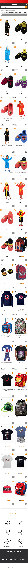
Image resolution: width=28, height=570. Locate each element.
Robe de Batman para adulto (7, 36)
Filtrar (2, 14)
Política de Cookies (15, 559)
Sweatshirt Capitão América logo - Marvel (7, 308)
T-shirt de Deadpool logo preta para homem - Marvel (7, 390)
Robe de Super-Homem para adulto (7, 64)
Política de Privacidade (7, 559)
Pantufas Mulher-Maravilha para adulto (21, 172)
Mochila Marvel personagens (20, 335)
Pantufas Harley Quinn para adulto (7, 91)
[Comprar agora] (13, 43)
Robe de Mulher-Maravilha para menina (21, 226)
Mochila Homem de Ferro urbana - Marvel (20, 389)
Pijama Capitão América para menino (7, 362)
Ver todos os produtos (14, 513)
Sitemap (14, 561)
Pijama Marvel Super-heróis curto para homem (21, 444)
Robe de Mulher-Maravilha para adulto (7, 199)
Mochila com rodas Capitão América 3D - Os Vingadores (7, 336)
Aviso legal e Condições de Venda (18, 557)
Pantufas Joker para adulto (21, 91)
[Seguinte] (18, 510)
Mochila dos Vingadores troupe (21, 416)
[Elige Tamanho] (2, 43)
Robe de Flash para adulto (21, 118)
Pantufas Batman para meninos (21, 36)
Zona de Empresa (23, 559)
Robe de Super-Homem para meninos (7, 172)
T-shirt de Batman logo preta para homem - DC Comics (21, 471)
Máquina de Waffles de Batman (7, 281)
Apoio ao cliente (14, 554)
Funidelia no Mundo (7, 557)
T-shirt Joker (21, 362)
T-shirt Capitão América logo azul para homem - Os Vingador (21, 309)
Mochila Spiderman (21, 281)
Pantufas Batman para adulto (20, 64)
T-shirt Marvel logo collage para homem (7, 470)
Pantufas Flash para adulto (7, 226)
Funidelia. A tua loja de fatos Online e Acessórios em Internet (14, 4)
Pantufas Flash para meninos (7, 118)
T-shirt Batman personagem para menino (7, 443)
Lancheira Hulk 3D (7, 416)
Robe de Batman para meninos (7, 145)
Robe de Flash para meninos (21, 199)
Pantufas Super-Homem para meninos (21, 145)
